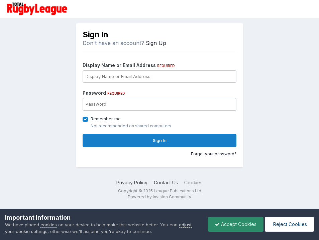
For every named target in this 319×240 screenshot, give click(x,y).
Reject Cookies (289, 224)
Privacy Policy (131, 182)
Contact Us (166, 182)
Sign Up (156, 43)
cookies (48, 224)
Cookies (193, 182)
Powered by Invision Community (159, 196)
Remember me (106, 118)
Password (104, 93)
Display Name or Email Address (129, 65)
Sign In (160, 140)
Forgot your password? (213, 153)
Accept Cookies (235, 224)
